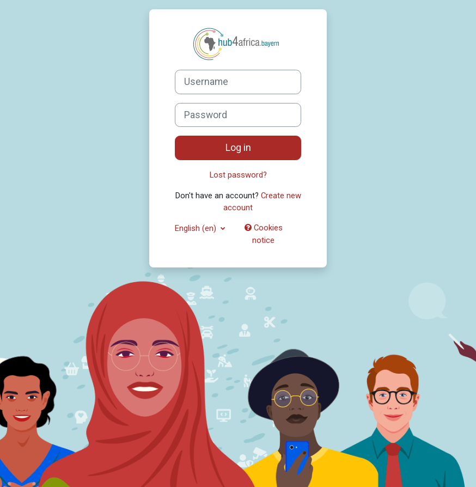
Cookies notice (264, 234)
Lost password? (238, 175)
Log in (238, 147)
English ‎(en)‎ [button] (196, 228)
